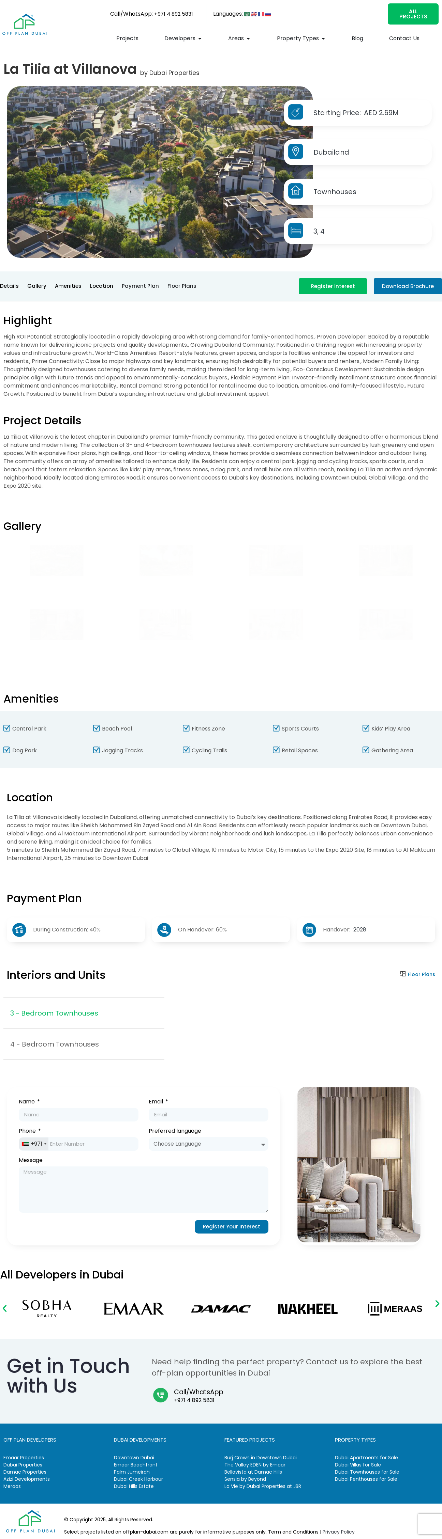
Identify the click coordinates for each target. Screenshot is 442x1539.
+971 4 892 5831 (194, 1400)
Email (156, 1102)
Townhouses (334, 192)
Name (27, 1102)
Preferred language (175, 1131)
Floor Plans (421, 974)
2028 (359, 929)
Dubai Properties (174, 72)
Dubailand (331, 152)
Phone (28, 1131)
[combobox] (33, 1143)
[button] (4, 1308)
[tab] (83, 1013)
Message (31, 1161)
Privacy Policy (339, 1531)
